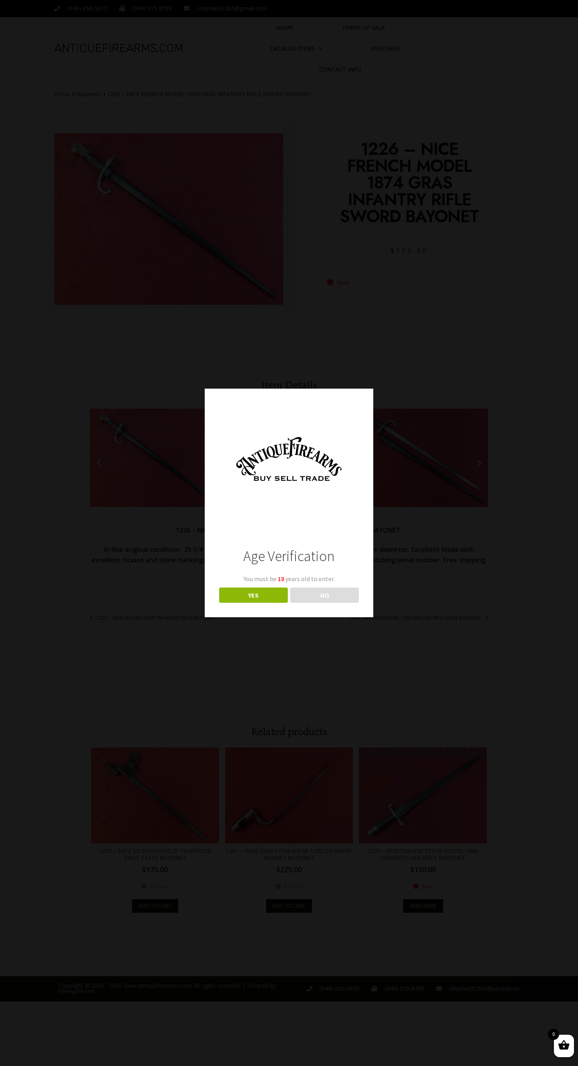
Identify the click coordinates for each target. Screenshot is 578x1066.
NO (324, 595)
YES (253, 595)
